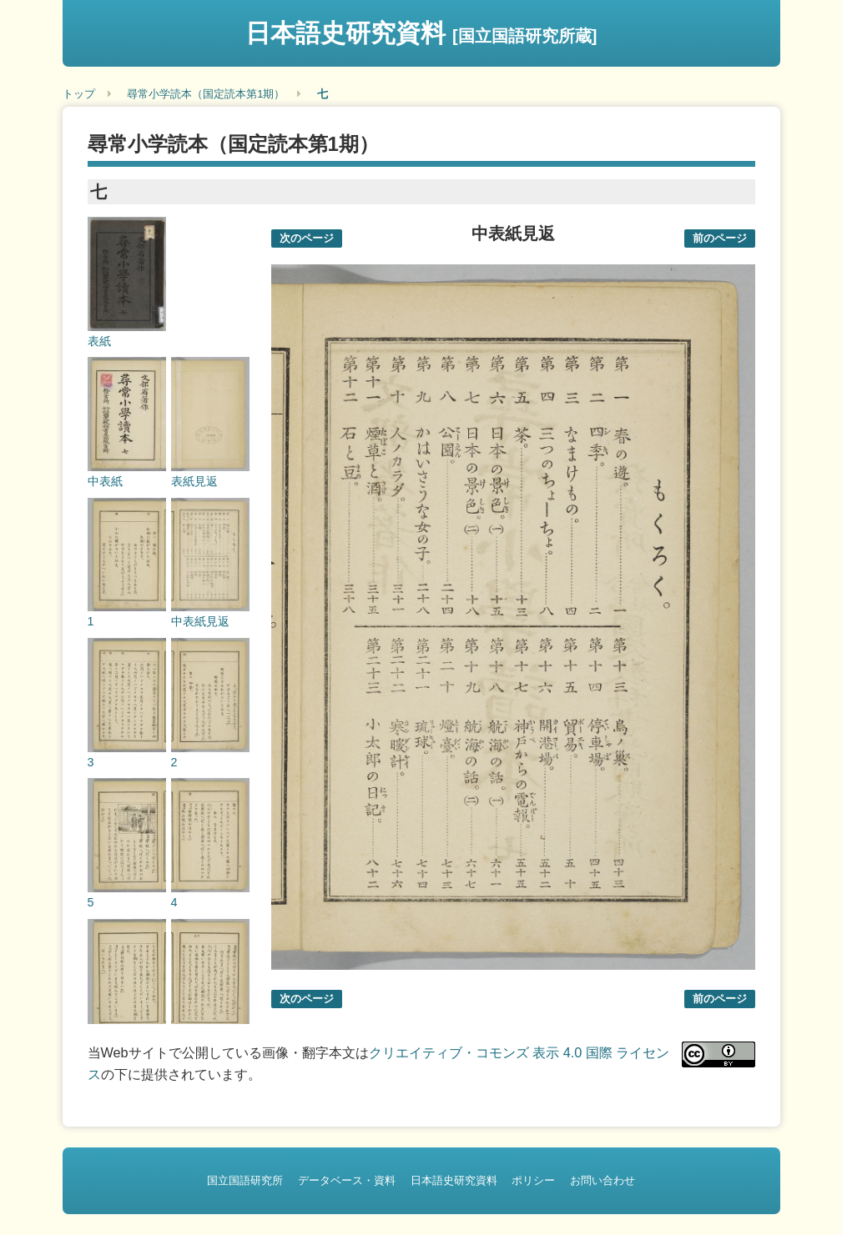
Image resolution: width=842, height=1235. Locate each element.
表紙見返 (194, 481)
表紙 (99, 341)
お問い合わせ (602, 1180)
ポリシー (533, 1180)
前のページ (720, 238)
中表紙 (105, 481)
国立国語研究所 (245, 1180)
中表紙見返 (200, 621)
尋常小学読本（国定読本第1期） (206, 94)
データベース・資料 (347, 1180)
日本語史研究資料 (421, 33)
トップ (79, 94)
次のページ (307, 238)
